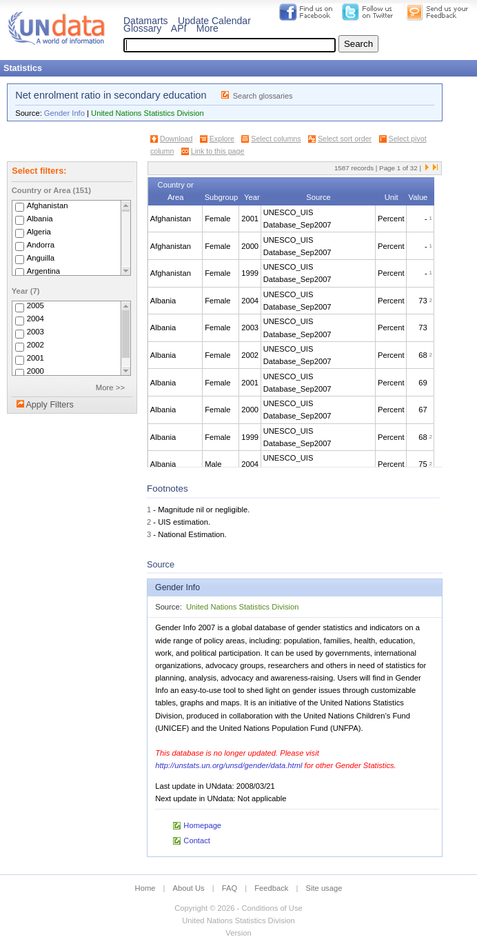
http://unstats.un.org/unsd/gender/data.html (228, 765)
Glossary (142, 28)
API (179, 28)
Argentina (44, 271)
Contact (196, 840)
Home (145, 888)
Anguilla (40, 258)
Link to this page (218, 151)
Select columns (276, 138)
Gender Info (64, 113)
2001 (35, 358)
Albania (40, 218)
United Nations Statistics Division (147, 113)
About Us (189, 888)
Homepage (202, 825)
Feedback (271, 888)
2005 (35, 306)
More (207, 28)
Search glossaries (263, 96)
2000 (35, 372)
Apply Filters (49, 405)
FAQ (229, 888)
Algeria (39, 232)
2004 (35, 319)
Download (176, 138)
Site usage (324, 888)
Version (238, 933)
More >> (110, 387)
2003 (35, 332)
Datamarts (145, 20)
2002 (35, 345)
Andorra (40, 245)
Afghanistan (47, 205)
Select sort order (345, 138)
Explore (222, 138)
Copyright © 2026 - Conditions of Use (238, 908)
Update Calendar (214, 20)
